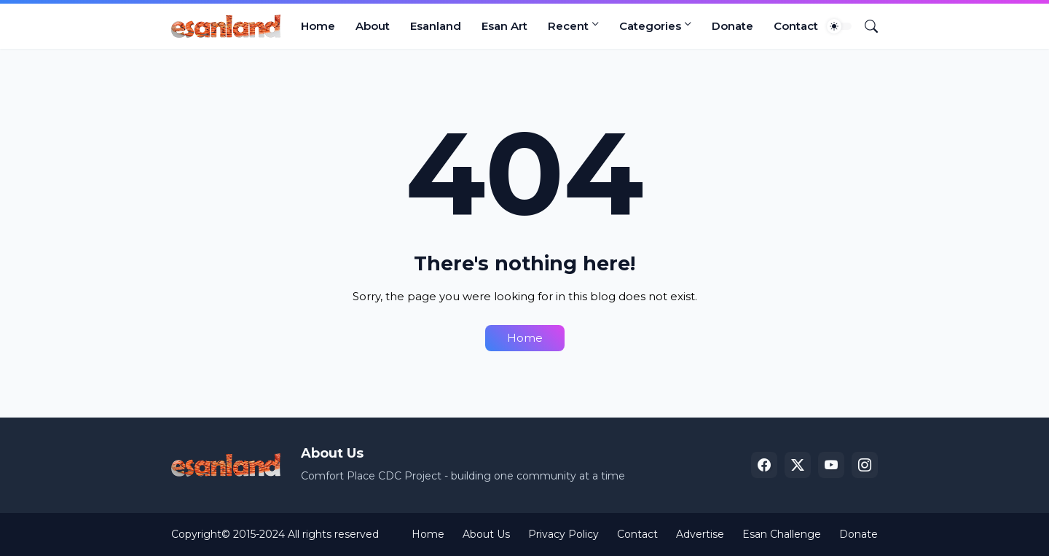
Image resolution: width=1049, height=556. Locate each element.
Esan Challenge (781, 534)
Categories (650, 26)
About (372, 26)
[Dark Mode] (839, 26)
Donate (732, 26)
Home (318, 26)
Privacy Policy (563, 534)
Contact (796, 26)
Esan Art (504, 26)
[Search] (865, 26)
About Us (486, 534)
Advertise (700, 534)
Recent (568, 26)
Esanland (435, 26)
